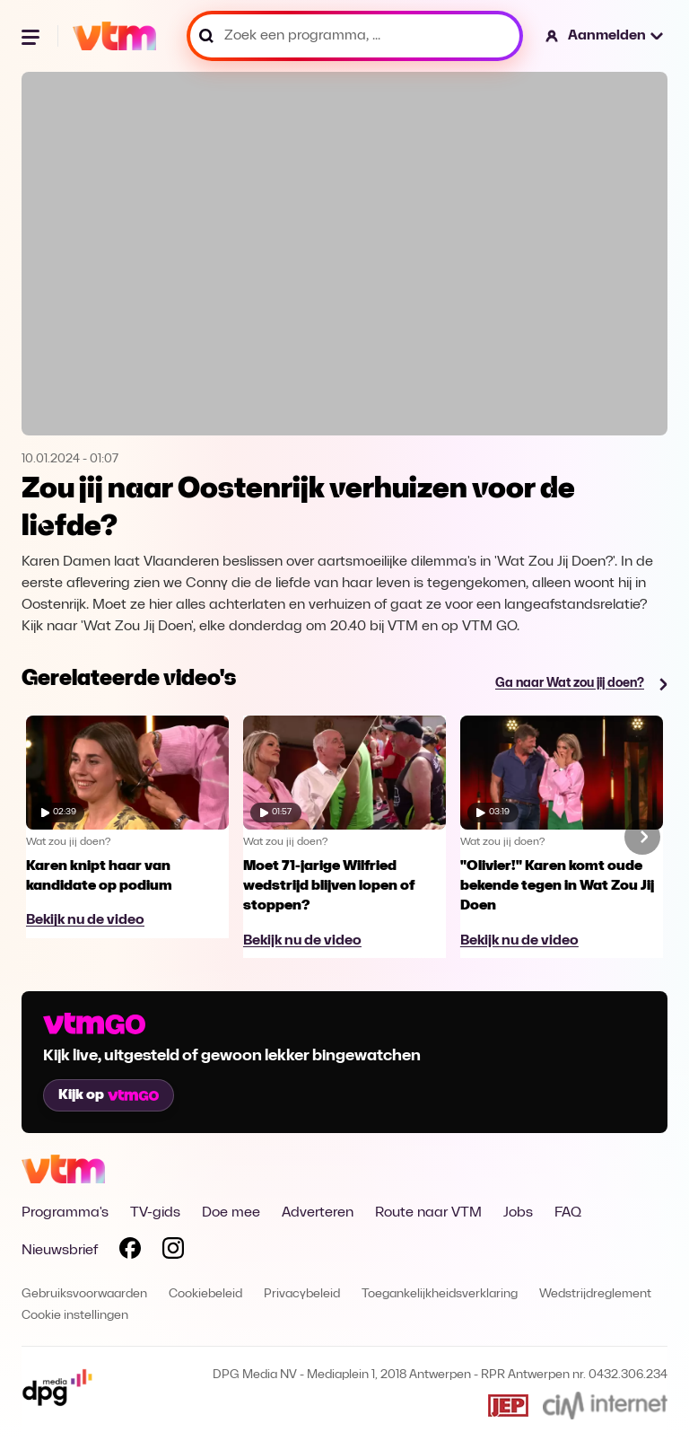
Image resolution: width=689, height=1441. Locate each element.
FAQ (567, 1213)
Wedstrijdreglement (595, 1294)
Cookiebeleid (205, 1294)
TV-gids (155, 1213)
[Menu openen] (32, 36)
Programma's (65, 1213)
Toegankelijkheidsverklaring (440, 1294)
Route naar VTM (428, 1213)
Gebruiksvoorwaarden (84, 1294)
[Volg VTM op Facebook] (130, 1251)
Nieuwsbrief (60, 1250)
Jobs (518, 1213)
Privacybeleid (302, 1294)
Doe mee (231, 1213)
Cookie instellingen (75, 1315)
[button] (605, 36)
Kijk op (108, 1095)
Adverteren (317, 1213)
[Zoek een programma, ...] (354, 35)
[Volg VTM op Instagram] (173, 1251)
